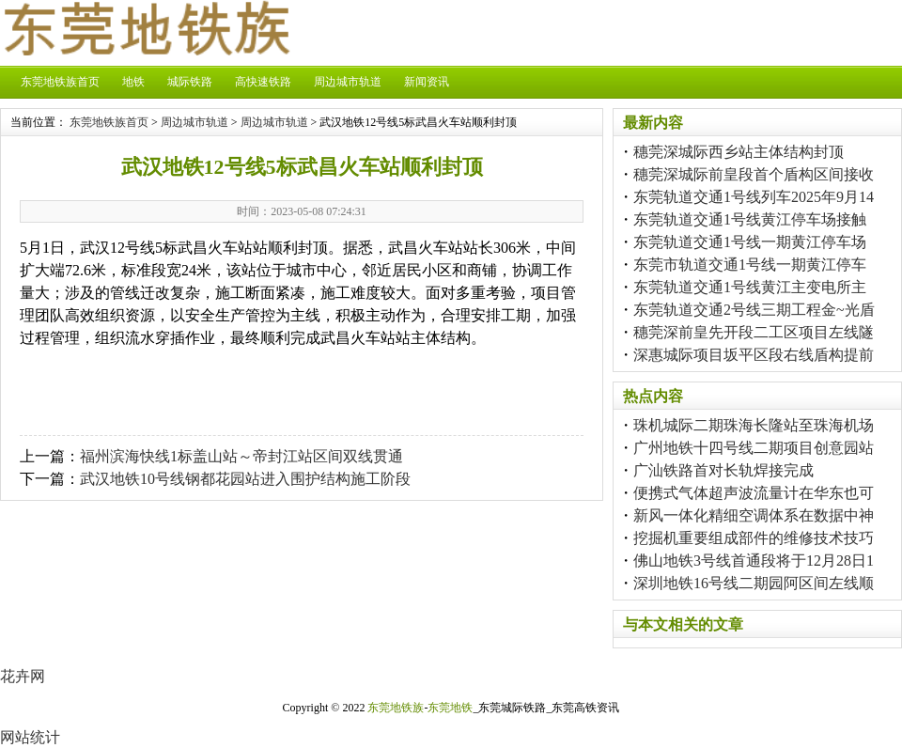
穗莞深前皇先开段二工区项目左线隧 (753, 332)
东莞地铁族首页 (60, 81)
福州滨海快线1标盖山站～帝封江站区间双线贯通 (241, 456)
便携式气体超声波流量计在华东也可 (753, 493)
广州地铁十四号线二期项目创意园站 (753, 448)
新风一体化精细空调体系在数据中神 (753, 515)
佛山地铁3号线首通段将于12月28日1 (753, 561)
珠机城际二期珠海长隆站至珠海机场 (753, 425)
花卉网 (22, 676)
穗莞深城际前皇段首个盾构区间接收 (753, 174)
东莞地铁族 (395, 707)
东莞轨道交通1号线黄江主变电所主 (749, 287)
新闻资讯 (426, 81)
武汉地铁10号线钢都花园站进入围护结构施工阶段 (245, 479)
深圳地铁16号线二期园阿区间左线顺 (753, 583)
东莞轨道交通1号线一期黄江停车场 (749, 242)
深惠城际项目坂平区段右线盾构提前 (753, 355)
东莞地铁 (450, 707)
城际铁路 (189, 81)
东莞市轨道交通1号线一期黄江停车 (749, 265)
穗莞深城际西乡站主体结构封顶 (738, 152)
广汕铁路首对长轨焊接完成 (723, 470)
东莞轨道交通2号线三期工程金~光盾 (754, 310)
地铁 (133, 81)
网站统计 (30, 737)
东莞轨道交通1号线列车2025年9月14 (753, 197)
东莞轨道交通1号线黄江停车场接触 (749, 219)
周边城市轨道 (347, 81)
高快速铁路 (263, 81)
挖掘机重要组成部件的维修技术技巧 (753, 538)
